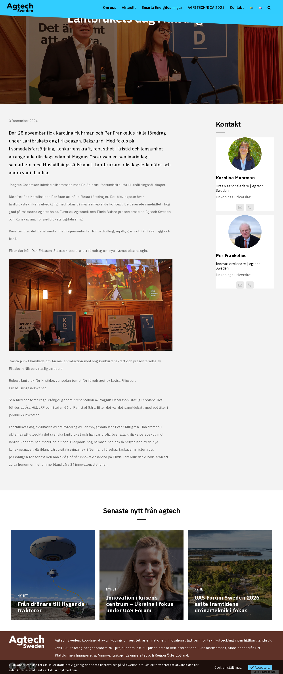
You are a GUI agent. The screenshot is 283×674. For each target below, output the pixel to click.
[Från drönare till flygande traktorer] (53, 575)
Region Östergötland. (172, 655)
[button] (269, 7)
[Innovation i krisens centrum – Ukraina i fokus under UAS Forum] (141, 575)
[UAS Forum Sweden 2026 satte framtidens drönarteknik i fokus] (230, 575)
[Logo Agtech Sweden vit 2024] (26, 637)
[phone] (250, 207)
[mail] (240, 207)
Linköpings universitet (129, 655)
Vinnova (104, 655)
